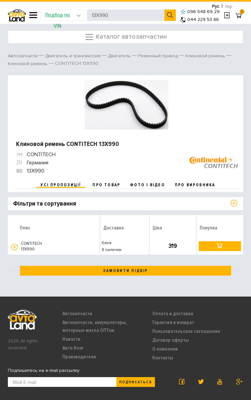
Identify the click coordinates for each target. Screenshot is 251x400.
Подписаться (135, 382)
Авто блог (73, 348)
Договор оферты (170, 340)
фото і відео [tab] (147, 185)
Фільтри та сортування (44, 204)
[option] (126, 105)
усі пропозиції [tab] (61, 185)
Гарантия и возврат (173, 322)
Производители (79, 357)
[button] (14, 247)
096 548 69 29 (200, 11)
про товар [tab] (106, 185)
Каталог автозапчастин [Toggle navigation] (125, 37)
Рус (215, 6)
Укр (228, 6)
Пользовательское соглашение (186, 331)
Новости (71, 339)
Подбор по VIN (63, 16)
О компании (165, 349)
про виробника (195, 185)
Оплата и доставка (172, 314)
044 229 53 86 (199, 19)
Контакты (162, 358)
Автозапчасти (77, 314)
